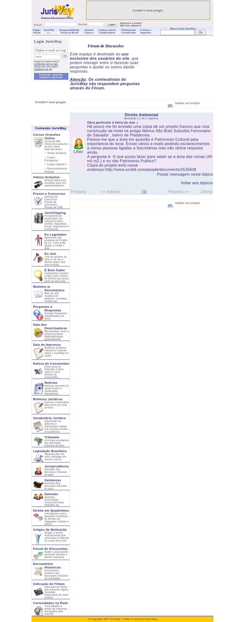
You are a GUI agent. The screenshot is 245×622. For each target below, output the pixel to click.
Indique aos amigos (187, 103)
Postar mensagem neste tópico (185, 174)
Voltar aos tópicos (197, 183)
